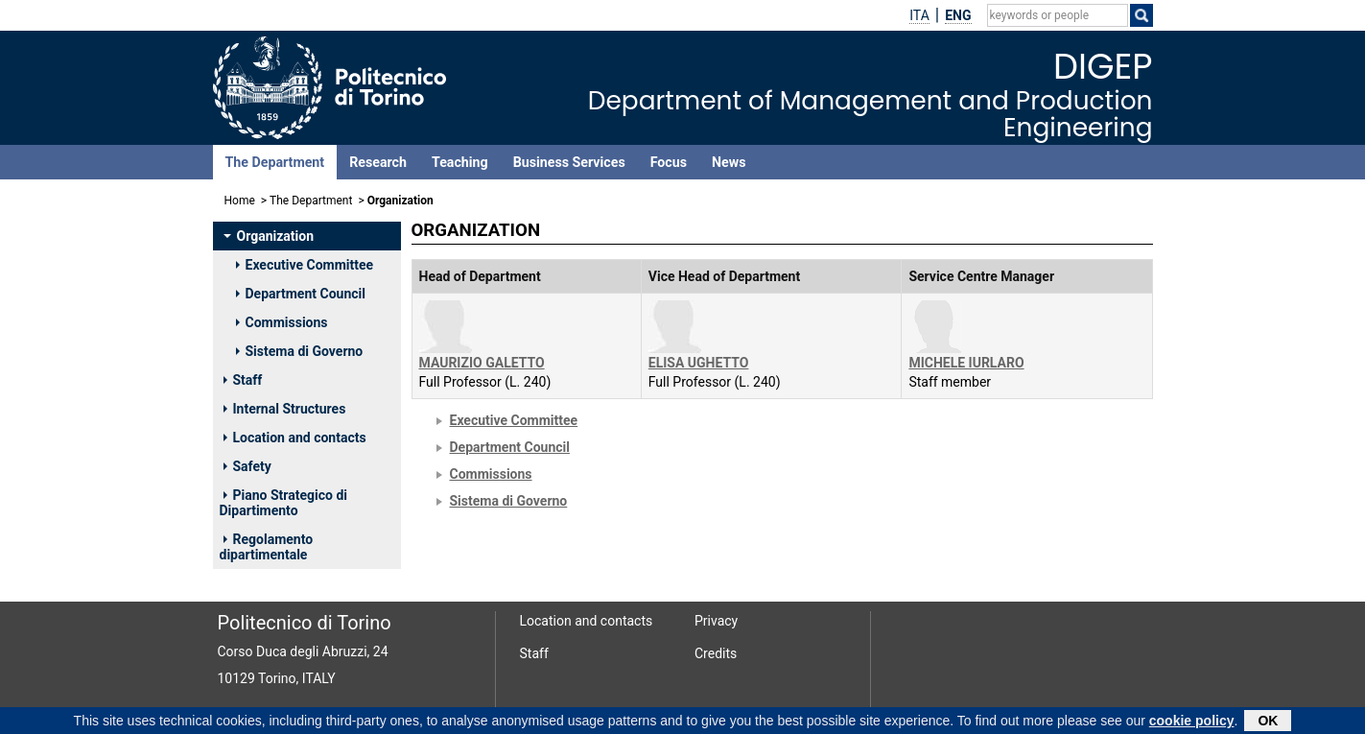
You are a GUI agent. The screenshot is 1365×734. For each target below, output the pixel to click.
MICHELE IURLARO (966, 362)
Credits (715, 653)
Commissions (282, 322)
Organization (269, 236)
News (728, 162)
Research (378, 162)
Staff (243, 380)
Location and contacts (295, 437)
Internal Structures (285, 408)
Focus (668, 162)
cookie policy (1192, 722)
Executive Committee (305, 264)
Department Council (300, 293)
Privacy (716, 620)
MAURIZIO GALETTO (482, 362)
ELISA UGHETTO (698, 362)
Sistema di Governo (300, 351)
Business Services (569, 162)
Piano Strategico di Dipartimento (283, 502)
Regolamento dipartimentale (267, 547)
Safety (247, 466)
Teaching (460, 162)
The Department (275, 162)
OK (1268, 722)
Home (239, 200)
